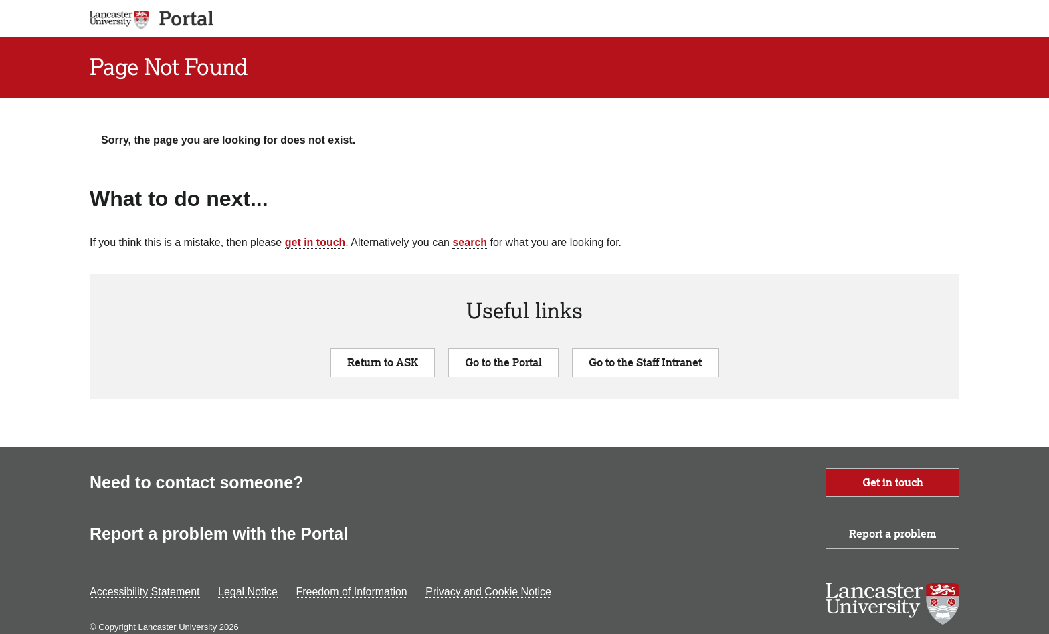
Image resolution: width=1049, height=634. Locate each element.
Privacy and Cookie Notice (488, 591)
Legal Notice (248, 591)
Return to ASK (382, 362)
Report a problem (892, 533)
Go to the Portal (503, 362)
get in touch (315, 242)
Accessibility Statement (145, 591)
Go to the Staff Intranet (645, 362)
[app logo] (181, 19)
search (469, 242)
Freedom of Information (351, 591)
